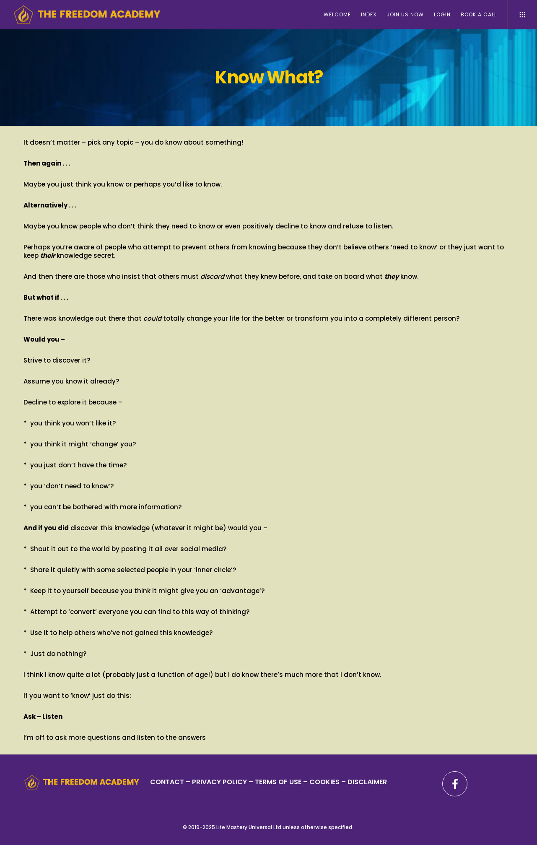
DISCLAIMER (367, 782)
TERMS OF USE (278, 782)
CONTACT (167, 782)
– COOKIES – (324, 782)
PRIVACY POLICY (220, 782)
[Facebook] (454, 783)
